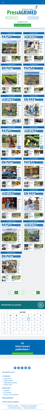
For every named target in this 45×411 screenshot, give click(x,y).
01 (4, 319)
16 (10, 326)
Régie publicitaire (7, 398)
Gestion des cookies (15, 408)
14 (40, 322)
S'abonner (27, 25)
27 (34, 329)
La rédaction (6, 376)
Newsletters (22, 22)
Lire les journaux (33, 17)
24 (16, 329)
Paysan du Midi (8, 381)
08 (4, 322)
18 (22, 326)
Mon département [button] (11, 17)
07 (40, 319)
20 (12, 292)
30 (10, 332)
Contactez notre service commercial (22, 353)
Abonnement (6, 388)
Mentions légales (13, 406)
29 (4, 332)
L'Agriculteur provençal (10, 382)
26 (28, 329)
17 (16, 326)
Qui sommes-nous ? (8, 372)
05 (28, 319)
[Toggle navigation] (3, 2)
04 (22, 319)
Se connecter (19, 25)
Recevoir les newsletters (11, 394)
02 (10, 319)
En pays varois (8, 384)
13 (34, 322)
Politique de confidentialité (29, 406)
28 (40, 329)
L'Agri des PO (8, 379)
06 (34, 319)
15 (4, 326)
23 (10, 329)
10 (16, 322)
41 (26, 292)
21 (40, 326)
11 (22, 322)
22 (20, 292)
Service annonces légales (10, 402)
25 (22, 329)
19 (28, 326)
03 (16, 319)
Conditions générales (30, 408)
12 (28, 322)
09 (10, 322)
